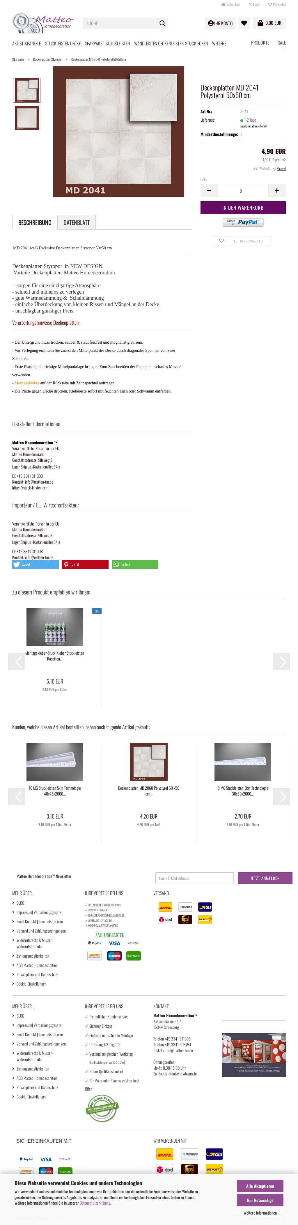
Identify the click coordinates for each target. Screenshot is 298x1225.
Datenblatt (76, 222)
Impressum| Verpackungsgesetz (39, 912)
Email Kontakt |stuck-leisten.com (40, 921)
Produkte (260, 42)
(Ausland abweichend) (253, 126)
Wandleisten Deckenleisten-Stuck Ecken (171, 43)
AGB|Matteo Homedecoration (37, 965)
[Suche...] (162, 23)
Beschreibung (35, 222)
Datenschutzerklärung (95, 1203)
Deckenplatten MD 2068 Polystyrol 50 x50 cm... (148, 791)
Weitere (219, 43)
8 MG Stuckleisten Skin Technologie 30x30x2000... (243, 791)
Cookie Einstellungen (32, 984)
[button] (230, 4)
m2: (203, 179)
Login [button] (254, 4)
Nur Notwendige (260, 1200)
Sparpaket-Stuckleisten (107, 43)
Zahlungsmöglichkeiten (33, 956)
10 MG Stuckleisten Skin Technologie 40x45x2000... (55, 791)
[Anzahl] (243, 190)
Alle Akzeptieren (260, 1186)
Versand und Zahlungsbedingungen (41, 931)
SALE (282, 42)
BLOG (20, 903)
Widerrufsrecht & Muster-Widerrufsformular (35, 943)
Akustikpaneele (26, 43)
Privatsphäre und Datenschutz (37, 974)
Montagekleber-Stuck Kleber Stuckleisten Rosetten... (54, 656)
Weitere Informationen (260, 1213)
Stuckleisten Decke (63, 43)
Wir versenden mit (170, 1140)
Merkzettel (277, 4)
